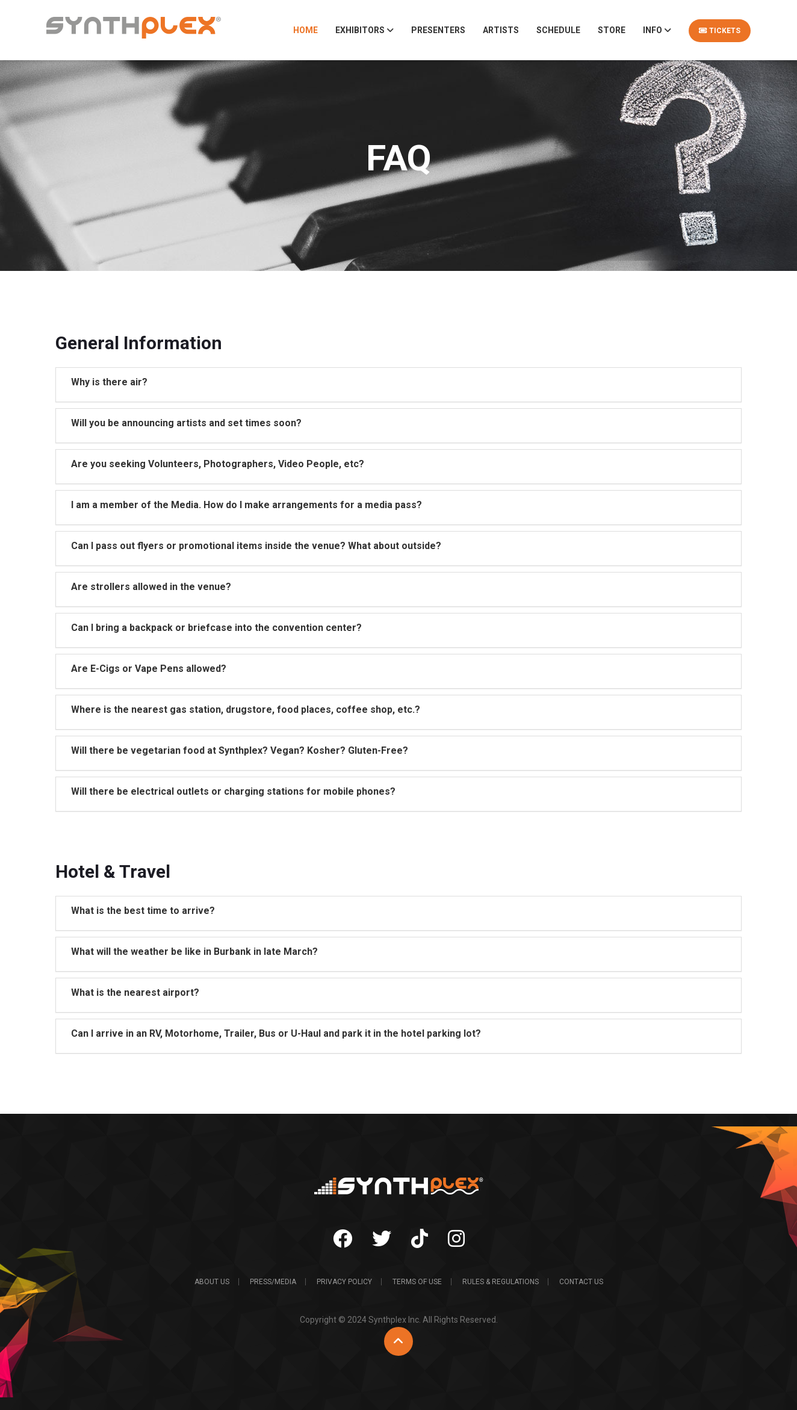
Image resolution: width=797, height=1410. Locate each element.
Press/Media (273, 1281)
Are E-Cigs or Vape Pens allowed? (148, 668)
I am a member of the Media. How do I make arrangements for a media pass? (246, 505)
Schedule (558, 30)
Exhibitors (364, 30)
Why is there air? (109, 382)
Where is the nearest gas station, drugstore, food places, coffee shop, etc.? (245, 709)
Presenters (438, 30)
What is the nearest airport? (135, 992)
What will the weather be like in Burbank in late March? (194, 951)
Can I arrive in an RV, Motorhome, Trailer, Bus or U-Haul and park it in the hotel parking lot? (276, 1033)
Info (657, 30)
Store (611, 30)
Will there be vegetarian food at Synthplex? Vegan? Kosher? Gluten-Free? (239, 750)
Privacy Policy (344, 1281)
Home (305, 30)
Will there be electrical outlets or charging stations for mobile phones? (233, 791)
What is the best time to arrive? (143, 910)
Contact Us (581, 1281)
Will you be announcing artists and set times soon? (186, 423)
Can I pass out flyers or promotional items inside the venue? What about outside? (256, 545)
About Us (211, 1281)
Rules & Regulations (500, 1281)
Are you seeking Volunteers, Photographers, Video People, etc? (217, 464)
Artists (501, 30)
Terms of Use (417, 1281)
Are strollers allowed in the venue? (151, 586)
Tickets (719, 30)
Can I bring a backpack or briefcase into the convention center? (216, 627)
